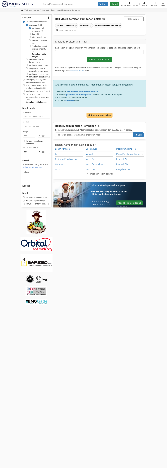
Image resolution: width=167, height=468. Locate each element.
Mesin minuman (38, 65)
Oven (36, 34)
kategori (69, 100)
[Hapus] (75, 25)
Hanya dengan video (35, 200)
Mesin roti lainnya (39, 41)
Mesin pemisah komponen (38, 29)
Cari (103, 4)
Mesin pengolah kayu (38, 91)
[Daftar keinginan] (129, 4)
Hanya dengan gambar (36, 197)
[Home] (32, 10)
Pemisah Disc (122, 164)
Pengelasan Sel (123, 169)
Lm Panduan (92, 148)
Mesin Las (90, 169)
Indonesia (32, 167)
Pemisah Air (122, 159)
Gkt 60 (58, 169)
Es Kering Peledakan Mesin (67, 159)
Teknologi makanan (36, 21)
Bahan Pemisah (62, 148)
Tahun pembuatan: (31, 147)
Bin (56, 154)
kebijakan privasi (77, 70)
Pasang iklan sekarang (129, 202)
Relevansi (133, 19)
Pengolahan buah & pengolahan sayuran (39, 69)
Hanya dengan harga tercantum (34, 142)
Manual (89, 154)
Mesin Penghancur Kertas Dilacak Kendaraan (137, 154)
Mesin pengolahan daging (36, 60)
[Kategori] (37, 4)
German (59, 164)
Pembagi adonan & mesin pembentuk (40, 49)
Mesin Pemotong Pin (126, 148)
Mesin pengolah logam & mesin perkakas (36, 80)
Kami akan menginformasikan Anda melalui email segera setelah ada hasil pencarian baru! (97, 47)
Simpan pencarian (99, 59)
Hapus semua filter (66, 30)
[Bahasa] (154, 4)
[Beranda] (22, 10)
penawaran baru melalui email (82, 91)
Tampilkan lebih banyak (37, 55)
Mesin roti (35, 25)
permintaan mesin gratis (78, 94)
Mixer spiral (39, 37)
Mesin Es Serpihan (94, 164)
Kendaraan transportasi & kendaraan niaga (36, 86)
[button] (163, 4)
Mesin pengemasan (39, 74)
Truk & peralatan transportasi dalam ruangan (37, 97)
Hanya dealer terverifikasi (37, 204)
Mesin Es (90, 159)
